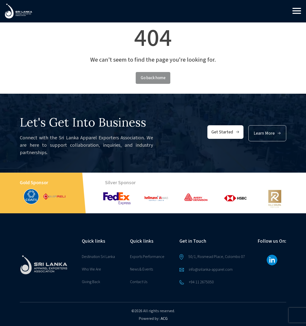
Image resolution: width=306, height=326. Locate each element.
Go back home (153, 78)
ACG (164, 318)
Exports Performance (147, 256)
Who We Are (91, 269)
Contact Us (138, 282)
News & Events (141, 269)
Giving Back (91, 282)
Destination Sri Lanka (98, 256)
